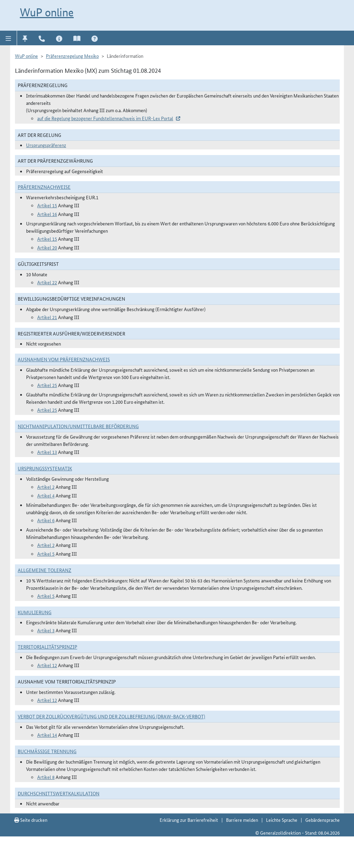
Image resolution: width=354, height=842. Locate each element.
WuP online (47, 12)
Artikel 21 (47, 317)
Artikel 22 (47, 282)
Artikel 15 (47, 205)
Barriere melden (242, 819)
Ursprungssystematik (45, 468)
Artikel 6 (46, 520)
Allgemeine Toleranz (44, 569)
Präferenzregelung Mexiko (72, 55)
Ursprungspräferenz (46, 144)
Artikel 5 (46, 553)
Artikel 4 (46, 495)
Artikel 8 (46, 776)
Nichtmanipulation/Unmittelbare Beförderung (78, 426)
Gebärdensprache (322, 819)
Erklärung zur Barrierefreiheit (189, 819)
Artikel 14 (47, 734)
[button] (8, 38)
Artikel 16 (47, 213)
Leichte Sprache (281, 819)
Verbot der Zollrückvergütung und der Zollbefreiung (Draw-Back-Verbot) (111, 716)
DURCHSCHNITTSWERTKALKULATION (58, 793)
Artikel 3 (46, 630)
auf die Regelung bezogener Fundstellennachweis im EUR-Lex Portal (105, 118)
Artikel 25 (47, 384)
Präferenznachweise (44, 186)
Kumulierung (34, 612)
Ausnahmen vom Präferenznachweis (64, 359)
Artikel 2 (46, 486)
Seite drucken (30, 819)
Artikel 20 (47, 247)
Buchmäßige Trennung (47, 751)
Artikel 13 (47, 451)
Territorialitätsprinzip (47, 646)
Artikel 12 (47, 665)
